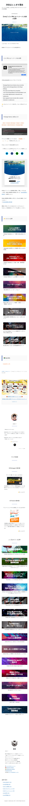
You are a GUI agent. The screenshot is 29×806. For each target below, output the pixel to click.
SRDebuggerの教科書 (11, 769)
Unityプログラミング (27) (8, 788)
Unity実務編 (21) (6, 795)
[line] (17, 153)
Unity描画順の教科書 (7, 202)
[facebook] (11, 153)
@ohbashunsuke (9, 770)
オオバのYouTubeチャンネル (13, 772)
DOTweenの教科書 (10, 767)
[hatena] (22, 153)
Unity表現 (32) (6, 793)
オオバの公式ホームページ (10, 766)
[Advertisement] (14, 728)
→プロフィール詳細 (21, 448)
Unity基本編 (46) (6, 784)
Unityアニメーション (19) (8, 790)
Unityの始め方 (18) (7, 782)
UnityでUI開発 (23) (7, 786)
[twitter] (6, 153)
